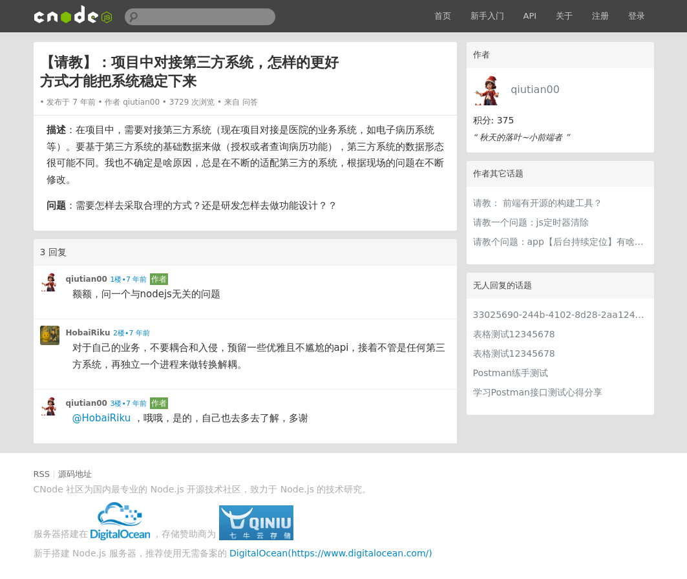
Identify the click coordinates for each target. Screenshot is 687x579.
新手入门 (487, 16)
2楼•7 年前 (131, 333)
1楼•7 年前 (128, 279)
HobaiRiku (88, 332)
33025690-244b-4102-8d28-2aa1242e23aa (560, 315)
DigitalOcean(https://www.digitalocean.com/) (330, 553)
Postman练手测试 (510, 373)
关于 (564, 16)
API (530, 16)
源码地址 (75, 474)
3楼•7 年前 (128, 403)
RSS (42, 474)
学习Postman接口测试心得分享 (537, 392)
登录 (636, 16)
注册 (600, 16)
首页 (442, 16)
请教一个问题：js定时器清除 (531, 222)
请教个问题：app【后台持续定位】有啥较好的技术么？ (560, 242)
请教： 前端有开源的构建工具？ (537, 203)
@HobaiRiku (101, 418)
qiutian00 (535, 89)
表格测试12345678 (514, 334)
